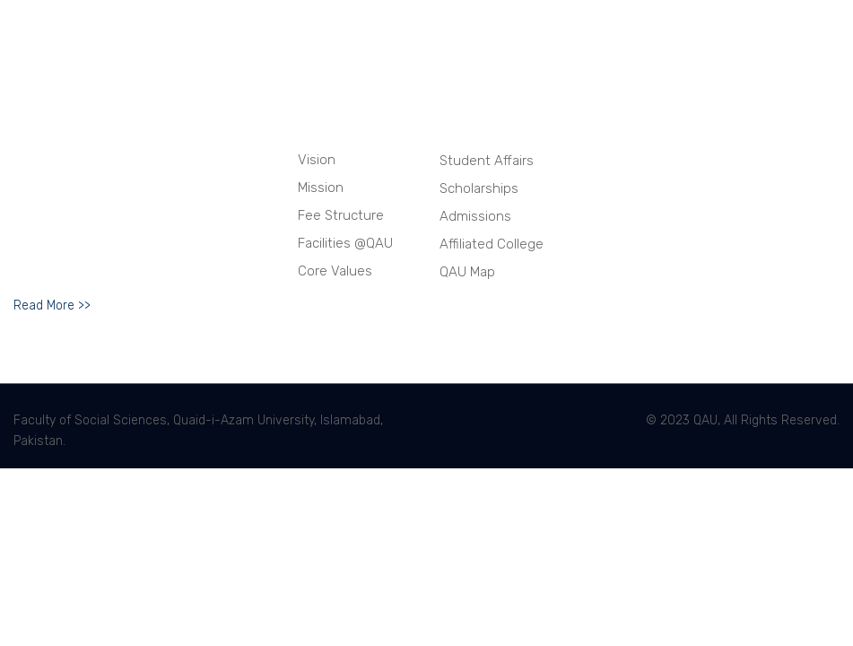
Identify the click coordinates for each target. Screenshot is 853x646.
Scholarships (479, 188)
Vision (316, 160)
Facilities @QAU (345, 243)
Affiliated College (492, 244)
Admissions (475, 216)
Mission (321, 187)
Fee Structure (341, 215)
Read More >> (52, 305)
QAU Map (467, 272)
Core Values (335, 271)
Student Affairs (487, 161)
